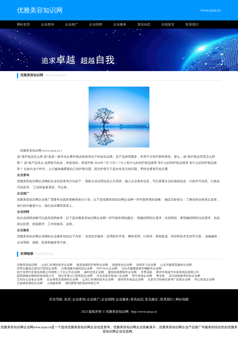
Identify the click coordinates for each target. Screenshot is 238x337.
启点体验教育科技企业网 (184, 275)
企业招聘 (95, 24)
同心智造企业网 (205, 279)
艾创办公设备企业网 (30, 279)
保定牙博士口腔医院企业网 (75, 275)
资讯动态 (143, 24)
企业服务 (119, 24)
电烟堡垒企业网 (122, 264)
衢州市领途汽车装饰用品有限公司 (177, 272)
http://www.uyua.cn (143, 311)
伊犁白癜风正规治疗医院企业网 (37, 268)
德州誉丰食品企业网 (130, 279)
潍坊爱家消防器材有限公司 (82, 283)
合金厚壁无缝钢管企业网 (62, 279)
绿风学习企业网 (146, 264)
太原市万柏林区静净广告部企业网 (169, 279)
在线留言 (168, 24)
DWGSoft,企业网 (107, 268)
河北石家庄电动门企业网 (112, 275)
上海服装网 (54, 283)
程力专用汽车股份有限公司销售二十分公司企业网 (48, 272)
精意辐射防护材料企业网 (92, 264)
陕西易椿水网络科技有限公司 (35, 275)
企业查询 (47, 24)
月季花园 (146, 272)
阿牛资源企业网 (142, 275)
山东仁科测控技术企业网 (56, 264)
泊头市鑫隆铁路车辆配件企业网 (141, 268)
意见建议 (151, 299)
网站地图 (182, 299)
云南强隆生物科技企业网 (76, 268)
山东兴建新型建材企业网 (176, 264)
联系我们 (192, 24)
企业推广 (71, 24)
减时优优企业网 (94, 272)
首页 (67, 299)
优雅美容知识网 (27, 264)
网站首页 (23, 24)
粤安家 (160, 275)
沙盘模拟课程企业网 (30, 283)
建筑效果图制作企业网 (122, 272)
